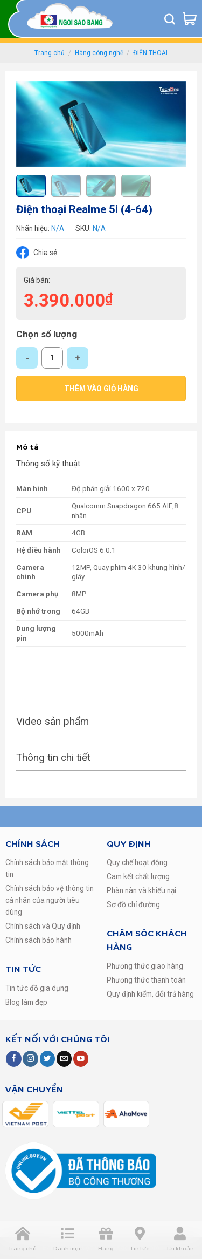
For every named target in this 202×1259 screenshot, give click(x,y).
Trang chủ (49, 53)
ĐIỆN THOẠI (150, 53)
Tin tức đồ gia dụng (36, 988)
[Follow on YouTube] (80, 1058)
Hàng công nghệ (99, 53)
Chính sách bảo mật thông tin (47, 868)
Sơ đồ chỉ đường (133, 904)
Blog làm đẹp (26, 1002)
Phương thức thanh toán (146, 980)
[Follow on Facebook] (13, 1058)
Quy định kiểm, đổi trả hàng (150, 994)
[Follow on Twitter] (47, 1058)
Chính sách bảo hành (38, 940)
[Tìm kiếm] (169, 19)
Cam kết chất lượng (138, 876)
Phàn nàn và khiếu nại (141, 890)
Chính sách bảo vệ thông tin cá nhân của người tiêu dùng (49, 900)
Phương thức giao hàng (145, 966)
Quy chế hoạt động (137, 862)
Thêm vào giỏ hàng (101, 388)
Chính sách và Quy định (42, 926)
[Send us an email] (64, 1058)
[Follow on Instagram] (30, 1058)
